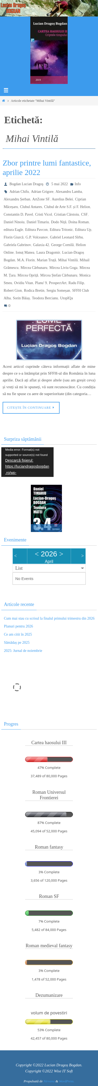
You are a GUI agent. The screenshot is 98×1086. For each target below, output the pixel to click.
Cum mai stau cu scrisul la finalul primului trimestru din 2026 (49, 618)
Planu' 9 (41, 283)
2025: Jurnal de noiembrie (23, 651)
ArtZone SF (41, 199)
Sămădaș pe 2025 (17, 643)
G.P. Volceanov (37, 237)
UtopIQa (66, 298)
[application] (27, 462)
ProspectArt (57, 283)
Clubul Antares (31, 207)
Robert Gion (13, 290)
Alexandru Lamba (68, 192)
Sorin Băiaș (21, 298)
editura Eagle (13, 230)
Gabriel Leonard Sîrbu (66, 237)
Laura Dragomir (48, 252)
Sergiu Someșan (58, 290)
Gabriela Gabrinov (17, 245)
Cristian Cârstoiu (66, 214)
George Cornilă (62, 245)
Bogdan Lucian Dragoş (26, 184)
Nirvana (49, 1081)
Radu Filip (76, 283)
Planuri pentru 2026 (18, 626)
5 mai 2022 (59, 184)
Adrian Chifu (19, 192)
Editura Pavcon (36, 230)
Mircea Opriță (28, 275)
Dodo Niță (58, 222)
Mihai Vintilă (68, 260)
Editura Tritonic (61, 230)
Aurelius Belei (62, 199)
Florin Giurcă (14, 237)
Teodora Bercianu (45, 298)
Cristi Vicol (43, 214)
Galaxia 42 (41, 245)
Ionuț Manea (25, 252)
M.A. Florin (26, 260)
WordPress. (66, 1081)
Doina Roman (78, 222)
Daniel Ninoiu (14, 222)
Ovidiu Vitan (23, 283)
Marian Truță (46, 260)
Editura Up (83, 230)
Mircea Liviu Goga (63, 268)
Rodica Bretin (34, 290)
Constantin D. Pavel (18, 214)
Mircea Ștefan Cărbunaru (58, 275)
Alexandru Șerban (17, 199)
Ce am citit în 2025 (18, 634)
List (19, 568)
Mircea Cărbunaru (34, 268)
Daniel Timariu (38, 222)
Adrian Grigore (42, 192)
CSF (84, 214)
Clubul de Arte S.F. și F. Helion (67, 207)
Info (78, 184)
